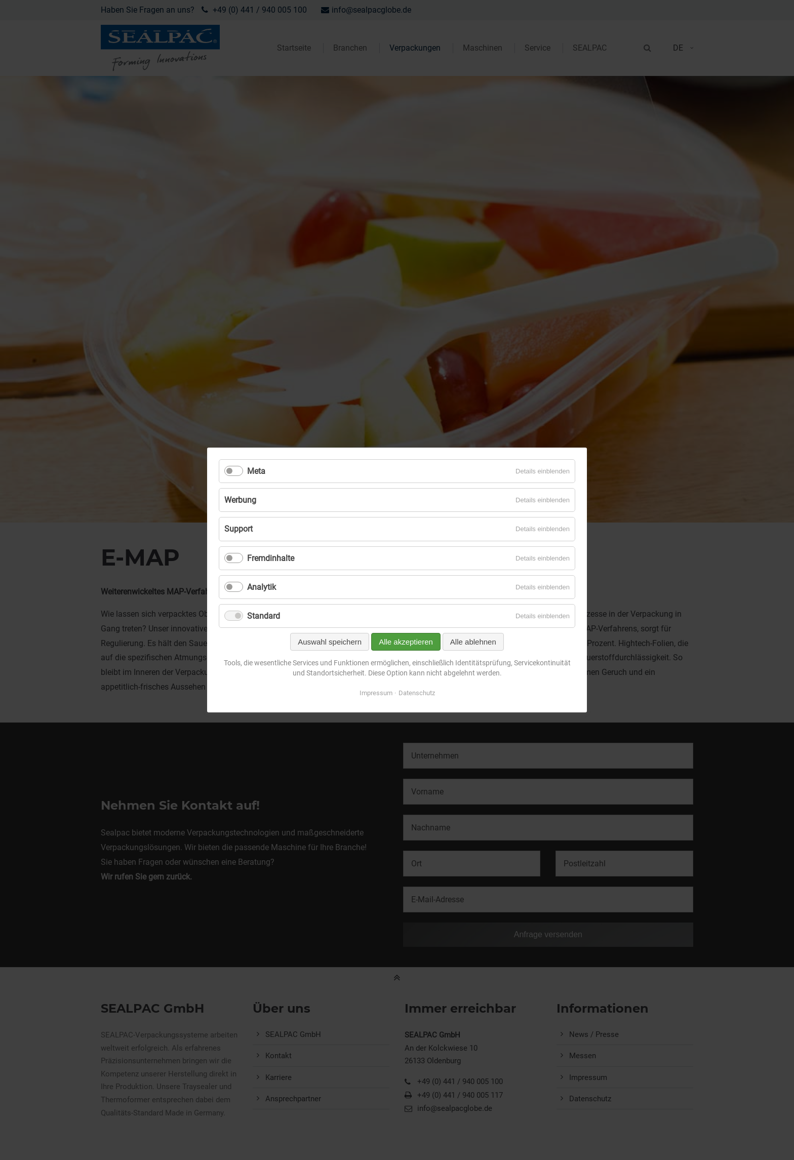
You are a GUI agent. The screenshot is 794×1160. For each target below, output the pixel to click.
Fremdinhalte (270, 558)
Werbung (240, 500)
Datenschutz (417, 693)
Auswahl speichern (330, 641)
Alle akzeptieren (406, 641)
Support (238, 529)
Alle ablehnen (473, 641)
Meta (256, 471)
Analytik (261, 587)
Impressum (376, 693)
